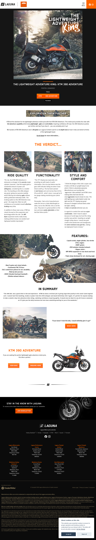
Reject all (84, 534)
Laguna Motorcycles (14, 445)
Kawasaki (45, 432)
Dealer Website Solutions (6, 485)
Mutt (56, 432)
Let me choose (80, 529)
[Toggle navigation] (83, 4)
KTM (40, 96)
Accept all (68, 534)
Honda (39, 432)
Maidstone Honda (37, 462)
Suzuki (61, 432)
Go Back (48, 100)
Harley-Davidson (31, 432)
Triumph (67, 432)
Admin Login (75, 487)
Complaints (92, 487)
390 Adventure (51, 96)
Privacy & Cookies (84, 487)
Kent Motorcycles (59, 462)
